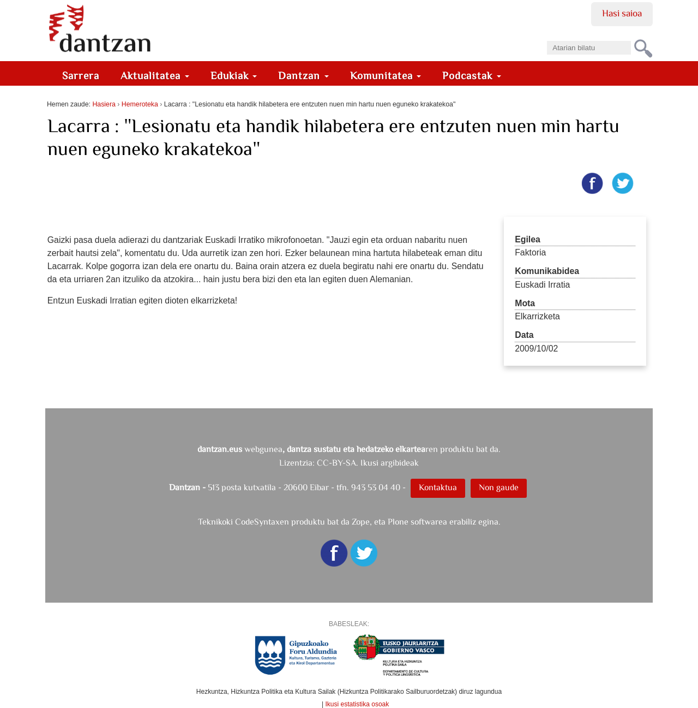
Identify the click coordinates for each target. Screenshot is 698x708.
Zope (361, 521)
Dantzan (303, 75)
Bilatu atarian (546, 37)
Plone (398, 521)
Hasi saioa (622, 13)
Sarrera (80, 75)
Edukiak (233, 75)
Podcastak (471, 75)
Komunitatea (386, 75)
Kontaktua (438, 487)
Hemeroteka (140, 104)
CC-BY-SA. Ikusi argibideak (368, 462)
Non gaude (499, 487)
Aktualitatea (155, 75)
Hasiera (103, 104)
